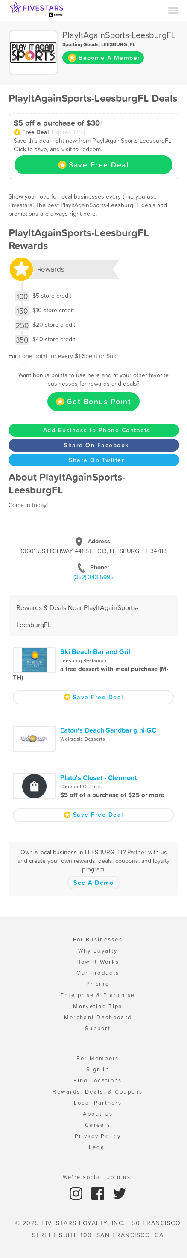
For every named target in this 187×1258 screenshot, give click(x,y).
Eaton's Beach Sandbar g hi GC (108, 730)
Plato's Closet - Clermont (98, 777)
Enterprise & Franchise (98, 995)
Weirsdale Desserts (82, 739)
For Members (97, 1058)
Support (98, 1028)
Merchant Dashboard (97, 1017)
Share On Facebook (96, 445)
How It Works (98, 962)
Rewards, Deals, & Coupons (98, 1092)
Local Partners (98, 1103)
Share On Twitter (96, 460)
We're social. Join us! (98, 1177)
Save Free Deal (93, 164)
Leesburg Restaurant (84, 660)
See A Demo (93, 882)
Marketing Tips (97, 1006)
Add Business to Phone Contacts (96, 430)
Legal (98, 1147)
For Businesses (98, 939)
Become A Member (104, 57)
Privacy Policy (98, 1136)
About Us (98, 1114)
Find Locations (97, 1080)
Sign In (97, 1069)
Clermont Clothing (81, 786)
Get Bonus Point (93, 401)
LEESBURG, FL (118, 44)
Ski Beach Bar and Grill (96, 651)
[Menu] (173, 10)
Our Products (98, 973)
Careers (98, 1125)
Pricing (97, 984)
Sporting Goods (80, 44)
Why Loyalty (97, 951)
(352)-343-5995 (93, 577)
